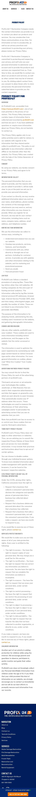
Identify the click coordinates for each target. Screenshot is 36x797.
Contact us (6, 731)
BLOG (22, 9)
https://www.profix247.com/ (13, 109)
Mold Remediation (8, 755)
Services (4, 740)
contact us (16, 530)
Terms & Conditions (8, 734)
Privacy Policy (6, 737)
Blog (3, 728)
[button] (15, 9)
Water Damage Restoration (11, 749)
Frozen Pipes (6, 758)
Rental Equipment (8, 767)
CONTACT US (29, 9)
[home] (18, 3)
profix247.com (28, 120)
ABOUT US (5, 9)
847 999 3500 (7, 782)
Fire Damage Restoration (10, 752)
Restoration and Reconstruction (7, 763)
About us (5, 725)
